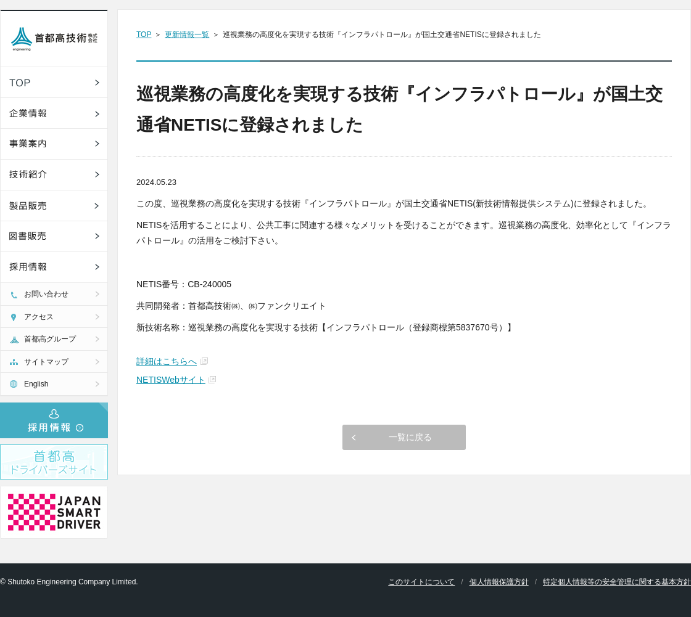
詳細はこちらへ (166, 361)
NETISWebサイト (170, 380)
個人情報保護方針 (499, 582)
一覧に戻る (410, 437)
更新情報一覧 (187, 34)
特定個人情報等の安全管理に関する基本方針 (617, 582)
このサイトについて (421, 582)
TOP (143, 34)
